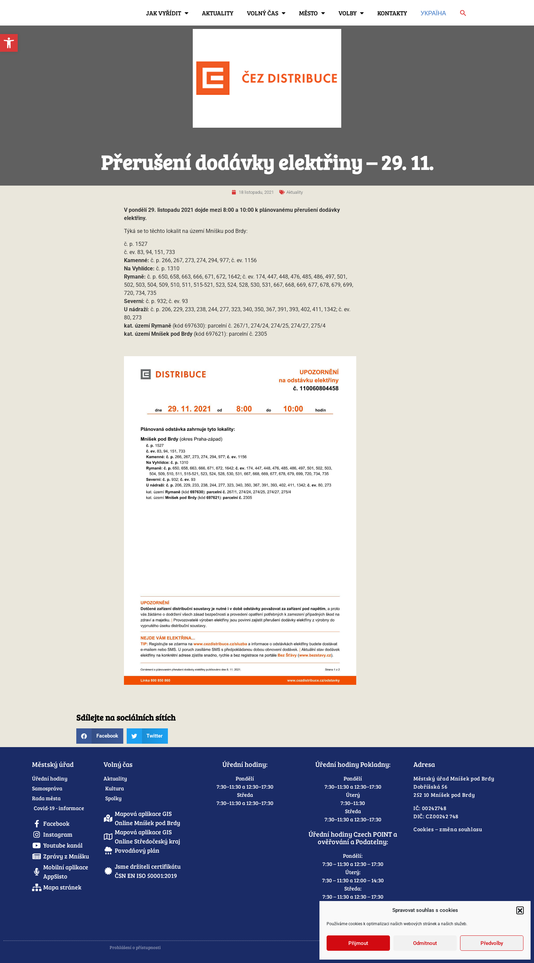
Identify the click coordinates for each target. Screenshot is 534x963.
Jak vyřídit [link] (167, 12)
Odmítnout (425, 943)
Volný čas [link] (266, 12)
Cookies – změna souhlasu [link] (447, 829)
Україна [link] (433, 13)
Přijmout (358, 943)
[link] (9, 43)
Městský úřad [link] (53, 764)
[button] (520, 910)
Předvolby (492, 943)
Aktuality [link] (217, 13)
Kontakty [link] (392, 13)
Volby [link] (351, 12)
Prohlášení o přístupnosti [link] (135, 947)
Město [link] (312, 12)
